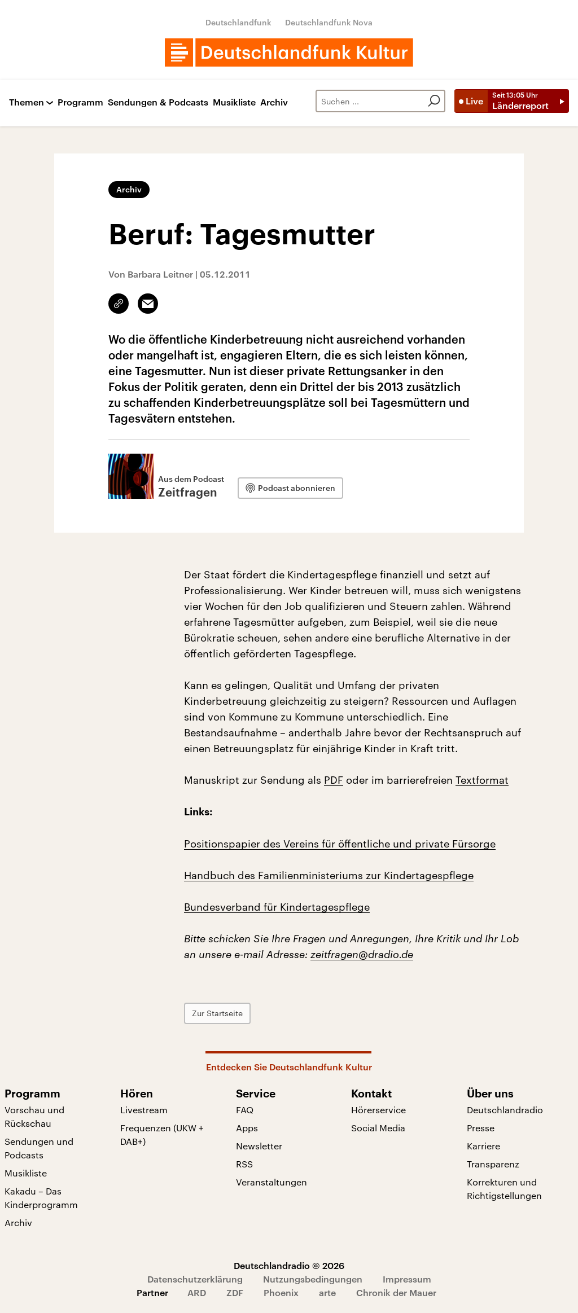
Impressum (407, 1279)
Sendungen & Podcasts (158, 102)
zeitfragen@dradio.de (361, 954)
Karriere (483, 1145)
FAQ (244, 1109)
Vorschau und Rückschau (34, 1116)
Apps (247, 1127)
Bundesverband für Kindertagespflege (277, 907)
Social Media (378, 1127)
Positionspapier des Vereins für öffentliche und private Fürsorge (340, 843)
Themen (26, 102)
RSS (244, 1163)
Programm (80, 102)
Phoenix (281, 1292)
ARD (196, 1292)
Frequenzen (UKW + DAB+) (162, 1134)
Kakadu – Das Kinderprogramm (41, 1197)
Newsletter (259, 1145)
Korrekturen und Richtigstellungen (504, 1188)
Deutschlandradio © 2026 (289, 1265)
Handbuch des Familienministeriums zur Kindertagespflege (329, 875)
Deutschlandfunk (238, 22)
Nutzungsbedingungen (312, 1279)
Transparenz (493, 1163)
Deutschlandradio (505, 1109)
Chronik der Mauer (396, 1292)
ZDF (234, 1292)
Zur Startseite (217, 1013)
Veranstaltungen (271, 1181)
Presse (480, 1127)
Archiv (274, 102)
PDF (333, 780)
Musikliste (234, 102)
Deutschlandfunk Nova (329, 22)
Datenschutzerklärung (195, 1279)
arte (327, 1292)
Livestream (144, 1109)
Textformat (482, 780)
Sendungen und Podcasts (39, 1148)
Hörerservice (378, 1109)
